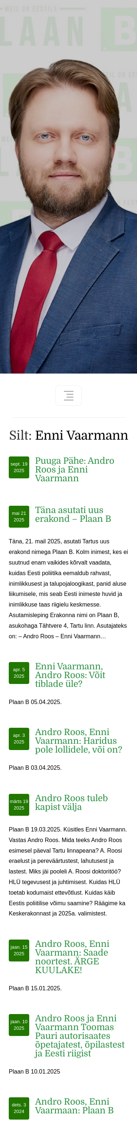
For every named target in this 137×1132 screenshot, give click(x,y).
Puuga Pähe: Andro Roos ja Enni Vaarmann (74, 469)
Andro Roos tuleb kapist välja (71, 802)
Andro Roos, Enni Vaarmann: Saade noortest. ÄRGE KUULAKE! (72, 957)
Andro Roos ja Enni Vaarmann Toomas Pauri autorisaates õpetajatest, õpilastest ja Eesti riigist (80, 1036)
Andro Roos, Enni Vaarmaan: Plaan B (74, 1106)
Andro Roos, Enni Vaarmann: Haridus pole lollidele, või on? (78, 741)
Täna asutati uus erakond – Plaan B (73, 514)
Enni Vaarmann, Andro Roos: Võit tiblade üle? (70, 675)
